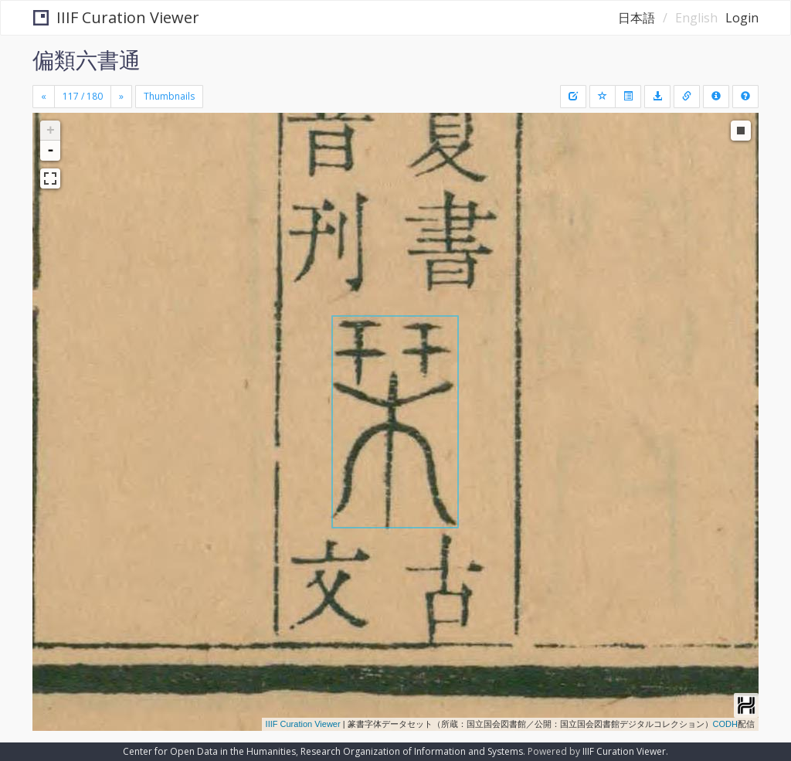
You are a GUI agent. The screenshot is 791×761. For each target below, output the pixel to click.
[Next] (121, 96)
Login (742, 17)
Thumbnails (169, 96)
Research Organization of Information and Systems (411, 751)
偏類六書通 (86, 59)
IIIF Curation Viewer (116, 17)
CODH (725, 724)
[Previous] (43, 96)
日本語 (636, 17)
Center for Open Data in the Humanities (209, 751)
